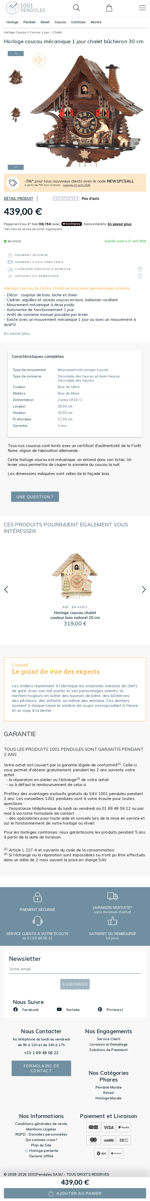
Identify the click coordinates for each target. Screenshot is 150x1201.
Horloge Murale (109, 1098)
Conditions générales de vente (41, 1124)
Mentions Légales (41, 1129)
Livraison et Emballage (109, 1044)
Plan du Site (41, 1145)
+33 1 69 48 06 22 (41, 1052)
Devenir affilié (41, 1156)
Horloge (12, 22)
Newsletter (25, 958)
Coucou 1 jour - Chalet (46, 32)
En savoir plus (17, 333)
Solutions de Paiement (108, 1050)
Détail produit (18, 198)
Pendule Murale (109, 1087)
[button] (6, 589)
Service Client (109, 1039)
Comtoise (78, 22)
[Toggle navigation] (142, 8)
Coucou (60, 22)
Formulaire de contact (41, 1068)
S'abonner (75, 984)
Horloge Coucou (16, 32)
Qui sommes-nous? (41, 1140)
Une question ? (35, 496)
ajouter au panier (75, 1193)
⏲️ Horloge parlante (41, 1151)
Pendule (29, 22)
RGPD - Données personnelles (41, 1134)
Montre (96, 22)
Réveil (45, 22)
